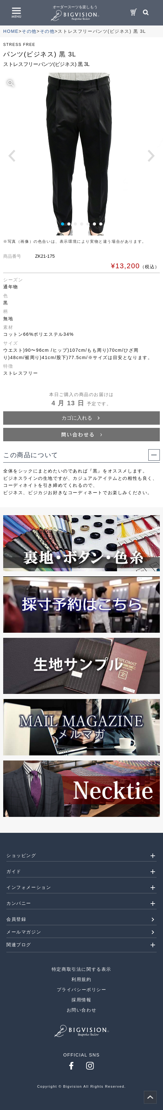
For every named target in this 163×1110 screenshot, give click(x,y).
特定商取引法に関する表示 (81, 969)
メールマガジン (23, 931)
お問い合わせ (82, 1010)
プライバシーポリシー (82, 989)
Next (151, 156)
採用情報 (81, 999)
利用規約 (81, 979)
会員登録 (16, 919)
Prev (11, 156)
